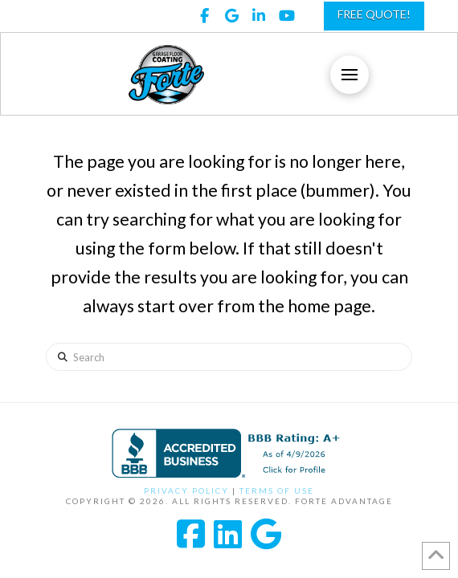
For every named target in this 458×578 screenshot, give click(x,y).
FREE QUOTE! (374, 14)
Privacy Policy (186, 490)
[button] (349, 74)
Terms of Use (276, 490)
